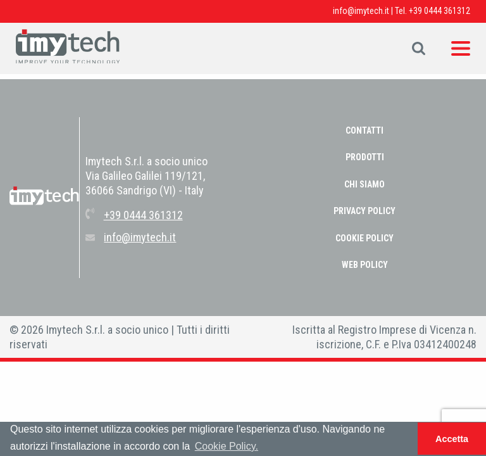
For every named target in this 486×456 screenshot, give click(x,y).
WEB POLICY (365, 265)
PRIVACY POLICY (364, 211)
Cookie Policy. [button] (226, 446)
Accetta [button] (451, 439)
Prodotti (365, 157)
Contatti (364, 130)
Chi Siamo (364, 184)
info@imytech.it (361, 11)
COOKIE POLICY (364, 238)
